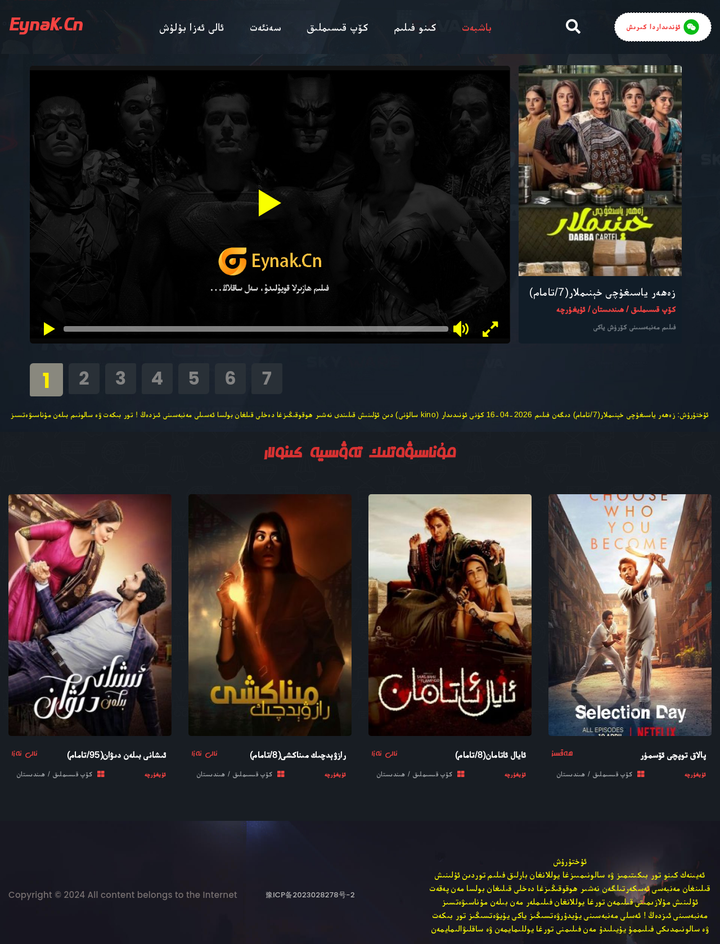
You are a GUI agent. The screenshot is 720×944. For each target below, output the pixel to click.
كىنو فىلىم (415, 27)
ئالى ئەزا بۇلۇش (192, 27)
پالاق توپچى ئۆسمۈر (673, 755)
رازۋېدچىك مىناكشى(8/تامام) (298, 755)
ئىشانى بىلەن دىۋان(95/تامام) (116, 755)
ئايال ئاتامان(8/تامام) (490, 755)
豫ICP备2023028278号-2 (310, 894)
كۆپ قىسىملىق (337, 27)
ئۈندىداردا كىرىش (663, 27)
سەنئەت (266, 27)
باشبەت (477, 27)
